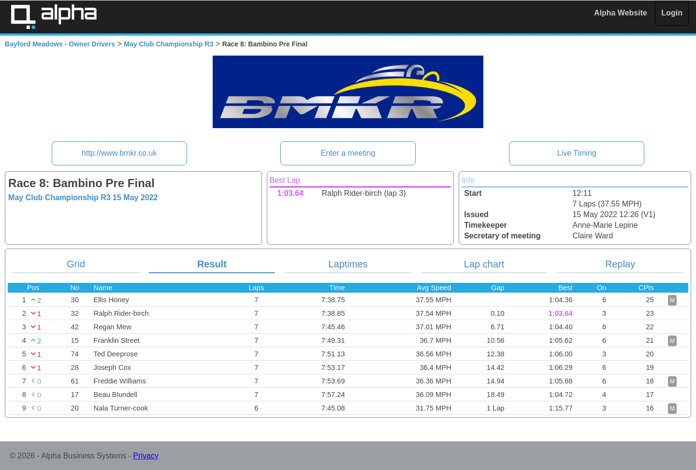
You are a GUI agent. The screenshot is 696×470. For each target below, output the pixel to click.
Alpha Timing (53, 16)
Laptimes (347, 264)
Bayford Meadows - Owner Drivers (60, 44)
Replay (620, 264)
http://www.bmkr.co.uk (119, 153)
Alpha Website (620, 13)
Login (671, 13)
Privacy (146, 456)
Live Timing (576, 153)
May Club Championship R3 (168, 44)
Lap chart (484, 264)
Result (212, 264)
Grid (76, 264)
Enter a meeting (348, 153)
